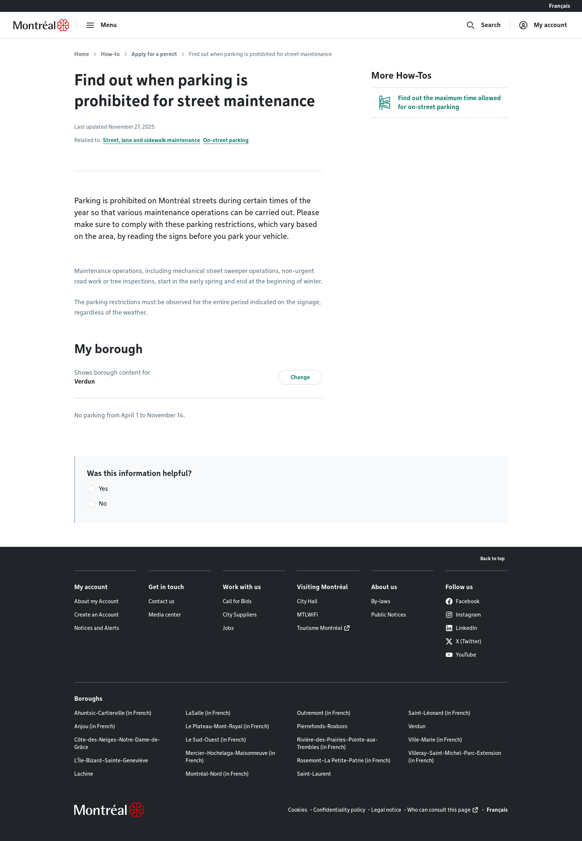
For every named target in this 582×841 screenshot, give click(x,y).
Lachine (83, 774)
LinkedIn (461, 628)
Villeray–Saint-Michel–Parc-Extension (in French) (454, 756)
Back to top (492, 558)
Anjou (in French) (94, 726)
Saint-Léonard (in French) (439, 713)
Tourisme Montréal (319, 628)
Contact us (161, 601)
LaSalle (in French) (208, 713)
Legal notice (386, 810)
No (103, 503)
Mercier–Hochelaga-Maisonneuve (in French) (230, 756)
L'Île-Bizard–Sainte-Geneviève (111, 760)
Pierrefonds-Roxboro (322, 726)
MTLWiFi (307, 615)
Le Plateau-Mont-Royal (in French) (227, 726)
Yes (103, 488)
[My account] (543, 25)
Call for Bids (237, 601)
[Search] (483, 25)
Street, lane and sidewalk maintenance (151, 140)
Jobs (228, 628)
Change (300, 377)
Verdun (416, 726)
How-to (110, 54)
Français (559, 6)
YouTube (460, 654)
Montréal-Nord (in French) (217, 774)
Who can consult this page (439, 810)
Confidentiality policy (339, 810)
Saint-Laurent (314, 774)
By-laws (380, 601)
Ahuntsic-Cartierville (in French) (112, 713)
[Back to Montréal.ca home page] (41, 25)
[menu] (101, 25)
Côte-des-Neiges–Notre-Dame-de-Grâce (117, 743)
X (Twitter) (463, 641)
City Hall (307, 601)
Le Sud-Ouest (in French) (216, 740)
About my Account (96, 601)
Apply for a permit (154, 54)
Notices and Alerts (96, 628)
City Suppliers (240, 615)
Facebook (462, 601)
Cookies (297, 810)
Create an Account (96, 615)
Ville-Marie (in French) (435, 740)
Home (81, 54)
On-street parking (226, 140)
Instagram (463, 614)
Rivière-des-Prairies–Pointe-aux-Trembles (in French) (337, 743)
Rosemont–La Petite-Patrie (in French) (343, 760)
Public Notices (388, 615)
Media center (164, 615)
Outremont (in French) (323, 713)
